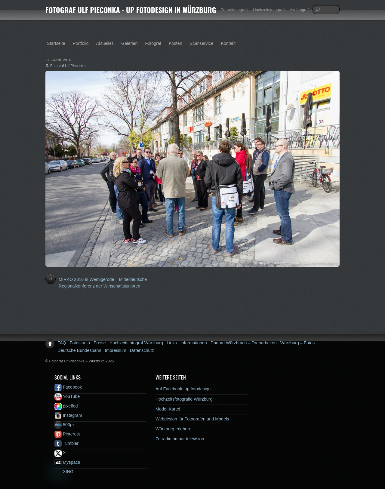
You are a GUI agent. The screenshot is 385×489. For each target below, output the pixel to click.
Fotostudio (80, 342)
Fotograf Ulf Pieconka (68, 66)
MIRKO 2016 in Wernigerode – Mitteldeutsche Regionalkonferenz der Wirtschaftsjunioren (96, 282)
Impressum (115, 350)
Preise (100, 342)
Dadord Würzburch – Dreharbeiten (244, 342)
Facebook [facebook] (68, 387)
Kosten (175, 43)
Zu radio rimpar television (180, 438)
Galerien (129, 43)
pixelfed (66, 406)
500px (64, 424)
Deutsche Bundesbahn (79, 350)
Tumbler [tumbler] (66, 443)
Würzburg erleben (173, 428)
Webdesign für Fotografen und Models (192, 419)
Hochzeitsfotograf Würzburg (136, 342)
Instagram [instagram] (68, 415)
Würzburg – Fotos (297, 342)
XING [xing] (63, 471)
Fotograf (153, 43)
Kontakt (228, 43)
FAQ (61, 342)
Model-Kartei (168, 409)
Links (172, 342)
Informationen (193, 342)
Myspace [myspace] (67, 462)
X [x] (60, 452)
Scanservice (201, 43)
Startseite (56, 43)
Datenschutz (142, 350)
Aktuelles (105, 43)
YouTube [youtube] (67, 396)
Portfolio (81, 43)
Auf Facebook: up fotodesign (183, 388)
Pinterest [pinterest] (67, 434)
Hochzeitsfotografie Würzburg (184, 399)
